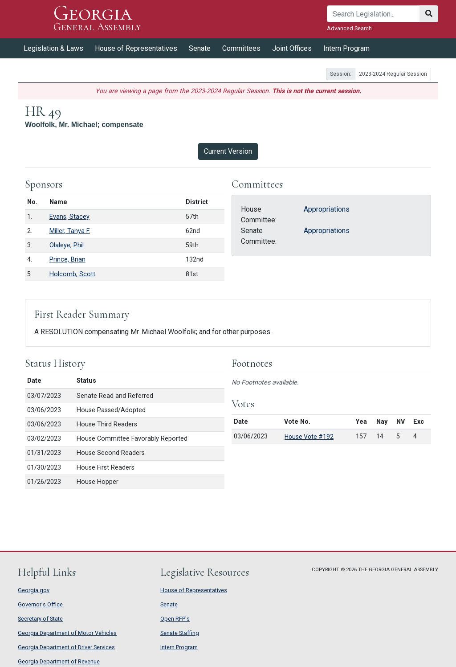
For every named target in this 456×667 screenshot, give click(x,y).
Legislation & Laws (53, 48)
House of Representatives (136, 48)
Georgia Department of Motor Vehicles (67, 633)
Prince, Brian (67, 259)
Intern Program (346, 48)
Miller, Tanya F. (69, 231)
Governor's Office (40, 604)
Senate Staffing (179, 633)
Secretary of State (40, 618)
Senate (200, 48)
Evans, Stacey (69, 217)
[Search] (373, 13)
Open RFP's (175, 618)
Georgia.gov (33, 590)
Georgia (97, 19)
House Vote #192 (309, 436)
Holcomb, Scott (72, 274)
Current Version (228, 151)
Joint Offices (292, 48)
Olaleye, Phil (66, 245)
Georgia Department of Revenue (59, 661)
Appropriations (327, 209)
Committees (241, 48)
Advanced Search (349, 28)
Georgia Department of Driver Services (66, 647)
